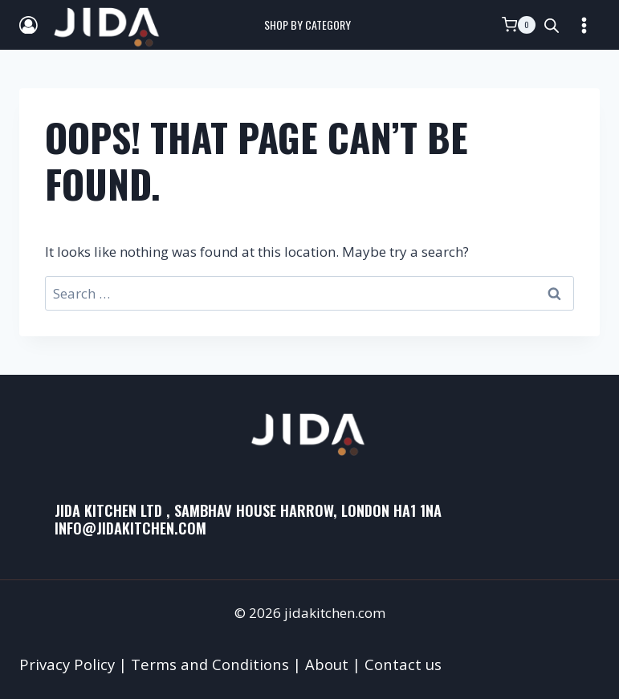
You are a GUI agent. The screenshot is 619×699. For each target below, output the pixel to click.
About (326, 664)
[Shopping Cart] (519, 25)
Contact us (403, 664)
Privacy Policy (67, 664)
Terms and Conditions (210, 664)
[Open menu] (584, 25)
